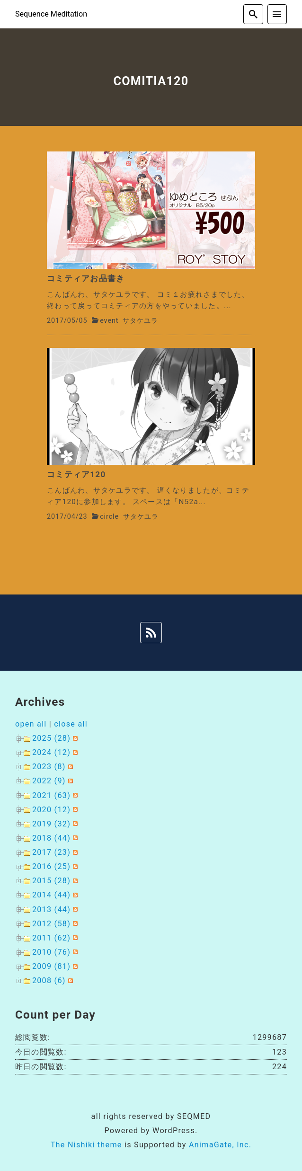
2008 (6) (49, 980)
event (109, 321)
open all (31, 723)
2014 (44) (51, 894)
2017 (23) (51, 852)
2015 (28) (51, 880)
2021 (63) (51, 795)
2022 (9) (49, 780)
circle (109, 517)
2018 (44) (51, 838)
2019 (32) (51, 823)
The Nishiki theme (86, 1144)
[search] (253, 14)
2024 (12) (51, 752)
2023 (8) (49, 766)
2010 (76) (51, 952)
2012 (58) (51, 923)
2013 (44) (51, 909)
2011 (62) (51, 937)
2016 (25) (51, 866)
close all (71, 723)
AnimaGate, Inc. (220, 1144)
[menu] (277, 14)
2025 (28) (51, 738)
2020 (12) (51, 809)
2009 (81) (51, 966)
